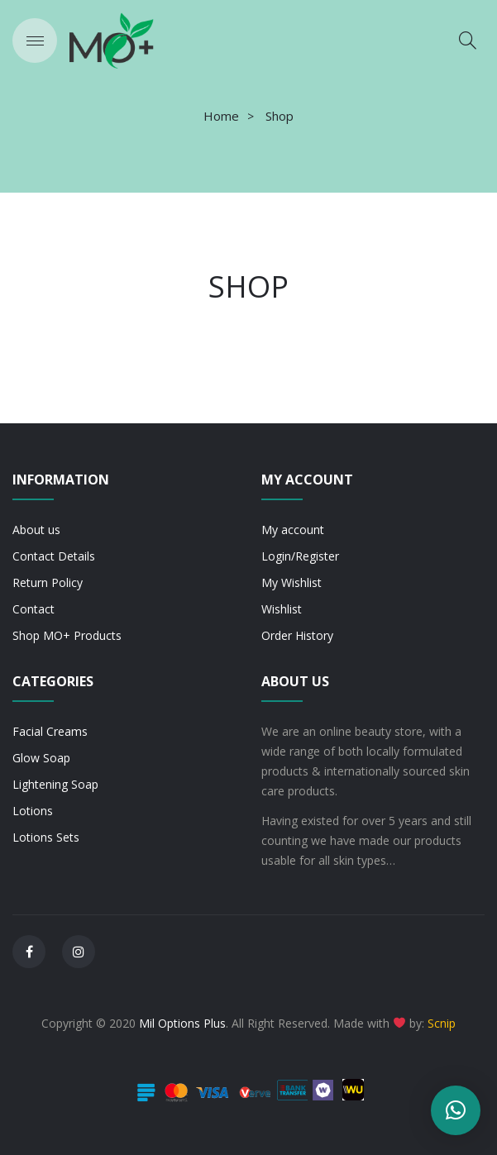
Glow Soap (41, 758)
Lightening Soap (55, 784)
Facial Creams (50, 731)
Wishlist (281, 609)
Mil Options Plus (182, 1023)
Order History (297, 635)
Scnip (442, 1023)
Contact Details (53, 556)
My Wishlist (291, 582)
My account (292, 529)
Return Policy (47, 582)
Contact (33, 609)
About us (36, 529)
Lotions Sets (45, 837)
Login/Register (300, 556)
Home (221, 115)
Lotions (32, 811)
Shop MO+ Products (67, 635)
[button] (455, 1110)
